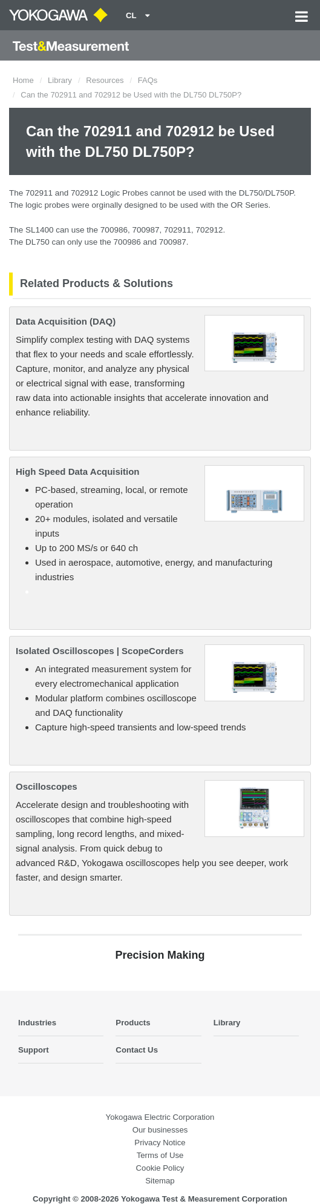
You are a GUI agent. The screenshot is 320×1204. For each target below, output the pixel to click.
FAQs (148, 80)
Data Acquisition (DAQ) (66, 321)
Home (23, 80)
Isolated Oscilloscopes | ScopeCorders (100, 651)
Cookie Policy (160, 1168)
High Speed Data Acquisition (77, 471)
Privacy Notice (159, 1142)
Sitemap (159, 1180)
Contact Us (137, 1049)
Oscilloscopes (46, 786)
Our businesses (160, 1129)
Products (133, 1022)
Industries (37, 1022)
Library (60, 80)
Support (33, 1049)
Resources (104, 80)
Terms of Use (160, 1155)
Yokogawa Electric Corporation (160, 1117)
